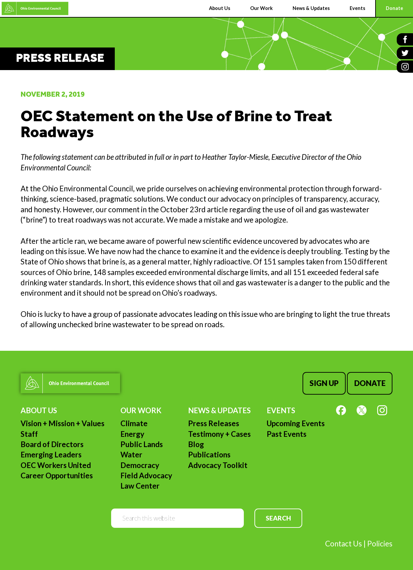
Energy (132, 433)
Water (131, 454)
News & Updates (219, 410)
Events (281, 410)
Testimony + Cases (219, 433)
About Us (39, 410)
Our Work (141, 410)
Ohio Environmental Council (35, 8)
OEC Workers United (56, 465)
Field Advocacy (146, 475)
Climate (134, 423)
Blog (196, 444)
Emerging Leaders (51, 454)
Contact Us (343, 543)
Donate (369, 383)
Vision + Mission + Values (62, 423)
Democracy (139, 465)
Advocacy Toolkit (217, 465)
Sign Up (324, 383)
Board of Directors (52, 444)
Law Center (140, 485)
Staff (29, 433)
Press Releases (213, 423)
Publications (209, 454)
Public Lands (141, 444)
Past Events (287, 433)
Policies (379, 543)
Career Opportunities (57, 475)
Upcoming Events (296, 423)
